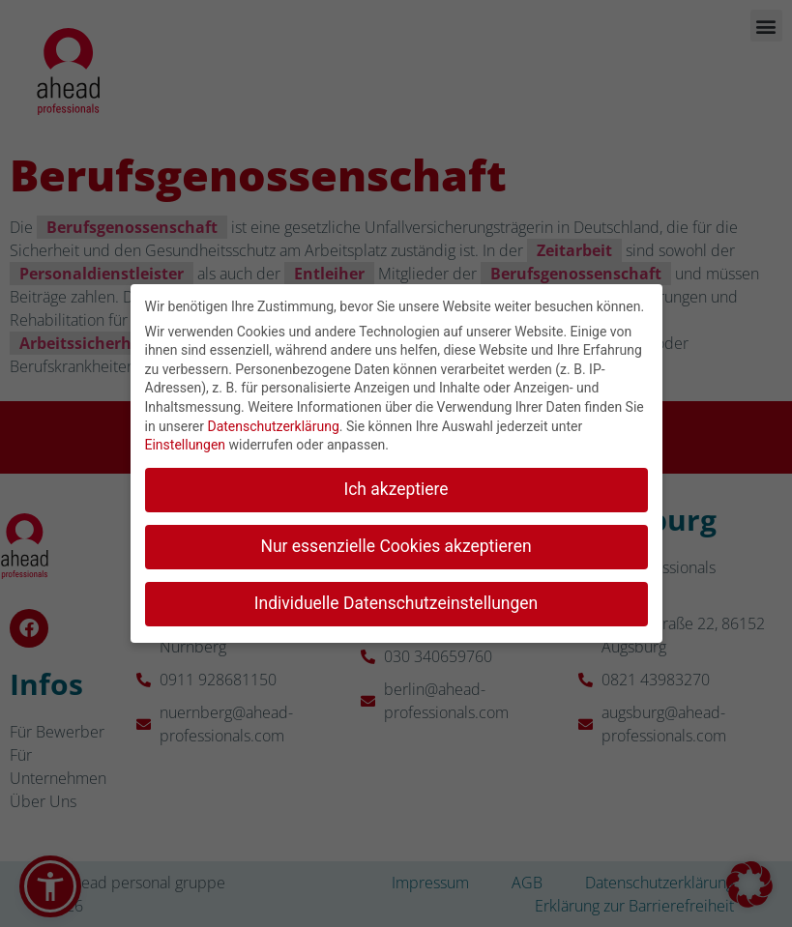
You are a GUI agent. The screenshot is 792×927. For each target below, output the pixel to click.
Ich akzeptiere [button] (395, 484)
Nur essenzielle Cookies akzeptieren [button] (395, 541)
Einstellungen (185, 440)
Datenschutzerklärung (272, 421)
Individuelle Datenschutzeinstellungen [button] (396, 598)
